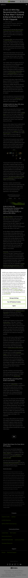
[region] (14, 289)
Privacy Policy (5, 287)
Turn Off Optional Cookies (14, 302)
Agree (14, 305)
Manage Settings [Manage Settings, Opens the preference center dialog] (14, 298)
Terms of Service (18, 289)
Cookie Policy (14, 287)
